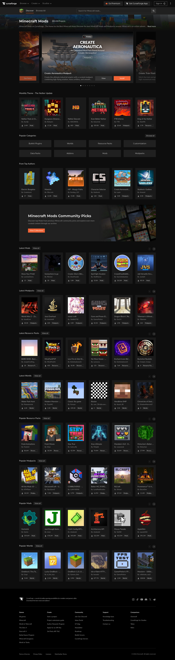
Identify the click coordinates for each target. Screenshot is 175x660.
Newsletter (78, 628)
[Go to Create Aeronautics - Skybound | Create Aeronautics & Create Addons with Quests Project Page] (122, 183)
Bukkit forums (80, 635)
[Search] (153, 11)
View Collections (36, 230)
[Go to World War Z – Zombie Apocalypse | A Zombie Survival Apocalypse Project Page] (29, 310)
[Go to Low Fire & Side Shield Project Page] (76, 353)
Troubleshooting (108, 620)
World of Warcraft (25, 624)
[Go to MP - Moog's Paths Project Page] (76, 183)
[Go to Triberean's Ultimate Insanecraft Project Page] (145, 310)
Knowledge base (108, 616)
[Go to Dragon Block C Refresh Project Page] (122, 310)
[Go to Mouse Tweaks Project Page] (122, 523)
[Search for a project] (114, 11)
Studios (47, 3)
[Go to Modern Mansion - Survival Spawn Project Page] (52, 395)
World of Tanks (24, 642)
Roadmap (78, 631)
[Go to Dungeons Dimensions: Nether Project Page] (52, 113)
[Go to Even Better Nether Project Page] (99, 113)
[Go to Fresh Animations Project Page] (29, 438)
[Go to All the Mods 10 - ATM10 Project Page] (29, 480)
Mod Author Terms (61, 654)
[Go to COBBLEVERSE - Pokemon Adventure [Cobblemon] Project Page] (76, 480)
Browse (24, 3)
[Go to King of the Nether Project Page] (145, 113)
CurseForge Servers (81, 639)
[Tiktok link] (137, 599)
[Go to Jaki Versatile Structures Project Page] (145, 268)
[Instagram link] (133, 599)
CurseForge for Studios (138, 620)
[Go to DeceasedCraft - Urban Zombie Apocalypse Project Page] (52, 480)
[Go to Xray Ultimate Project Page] (99, 438)
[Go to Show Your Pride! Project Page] (29, 268)
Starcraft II (23, 631)
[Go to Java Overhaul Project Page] (52, 310)
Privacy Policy (37, 654)
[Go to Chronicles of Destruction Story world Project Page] (145, 395)
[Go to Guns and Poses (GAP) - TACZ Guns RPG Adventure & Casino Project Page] (99, 310)
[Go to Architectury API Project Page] (99, 523)
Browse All (40, 11)
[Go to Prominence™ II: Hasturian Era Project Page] (145, 480)
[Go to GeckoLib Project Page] (29, 523)
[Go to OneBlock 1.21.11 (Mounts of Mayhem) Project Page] (76, 566)
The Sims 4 (23, 628)
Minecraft (22, 620)
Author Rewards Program (56, 624)
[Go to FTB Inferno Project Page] (122, 113)
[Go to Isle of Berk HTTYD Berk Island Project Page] (99, 566)
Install (122, 78)
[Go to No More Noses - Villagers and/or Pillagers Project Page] (99, 353)
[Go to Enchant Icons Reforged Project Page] (122, 353)
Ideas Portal (79, 620)
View (104, 78)
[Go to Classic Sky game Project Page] (76, 395)
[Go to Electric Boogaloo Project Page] (29, 183)
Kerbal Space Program (26, 635)
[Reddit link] (154, 599)
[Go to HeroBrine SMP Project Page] (122, 395)
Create (35, 3)
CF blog (77, 624)
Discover (30, 11)
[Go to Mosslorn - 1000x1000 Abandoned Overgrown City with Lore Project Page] (145, 566)
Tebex (132, 624)
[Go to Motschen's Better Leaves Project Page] (145, 438)
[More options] (170, 3)
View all (36, 248)
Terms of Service (24, 654)
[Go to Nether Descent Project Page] (76, 113)
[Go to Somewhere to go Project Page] (52, 268)
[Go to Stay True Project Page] (76, 438)
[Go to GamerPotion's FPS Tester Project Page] (122, 566)
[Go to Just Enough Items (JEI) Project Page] (52, 523)
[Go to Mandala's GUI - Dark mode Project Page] (122, 438)
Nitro (132, 628)
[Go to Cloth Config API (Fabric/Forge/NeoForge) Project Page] (76, 523)
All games (22, 616)
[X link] (150, 599)
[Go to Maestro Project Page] (52, 183)
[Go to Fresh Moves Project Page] (52, 438)
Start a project (52, 616)
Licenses (48, 654)
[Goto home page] (9, 3)
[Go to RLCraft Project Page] (122, 480)
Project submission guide (55, 620)
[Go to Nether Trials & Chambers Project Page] (29, 113)
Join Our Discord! (81, 616)
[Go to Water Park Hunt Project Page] (29, 395)
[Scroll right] (154, 249)
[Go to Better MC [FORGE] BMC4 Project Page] (99, 480)
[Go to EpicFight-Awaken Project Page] (99, 268)
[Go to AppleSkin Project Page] (145, 523)
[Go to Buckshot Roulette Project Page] (145, 353)
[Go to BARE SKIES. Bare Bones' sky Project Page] (29, 353)
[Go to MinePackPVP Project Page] (52, 353)
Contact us (106, 624)
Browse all (150, 136)
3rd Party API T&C (53, 631)
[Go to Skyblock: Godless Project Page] (145, 183)
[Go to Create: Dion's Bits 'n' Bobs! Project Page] (76, 268)
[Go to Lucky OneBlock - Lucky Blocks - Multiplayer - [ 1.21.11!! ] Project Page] (52, 566)
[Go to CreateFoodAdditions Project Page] (122, 268)
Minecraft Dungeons (26, 639)
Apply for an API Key (54, 628)
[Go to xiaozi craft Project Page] (76, 310)
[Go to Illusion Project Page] (99, 395)
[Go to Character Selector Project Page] (99, 183)
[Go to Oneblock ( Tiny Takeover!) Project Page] (29, 566)
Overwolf (134, 616)
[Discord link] (146, 599)
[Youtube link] (141, 599)
